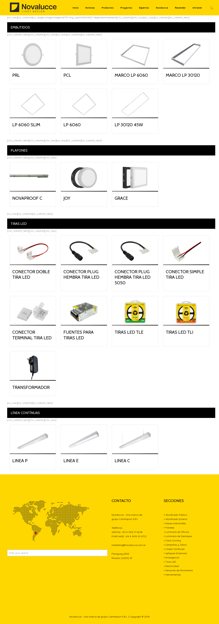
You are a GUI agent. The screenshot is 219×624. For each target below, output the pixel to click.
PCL (67, 75)
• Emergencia (171, 557)
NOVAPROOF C (27, 198)
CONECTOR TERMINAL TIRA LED (31, 335)
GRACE (121, 198)
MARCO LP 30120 (183, 75)
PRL (16, 75)
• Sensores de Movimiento (178, 570)
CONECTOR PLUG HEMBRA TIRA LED (81, 274)
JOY (66, 198)
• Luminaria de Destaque (178, 536)
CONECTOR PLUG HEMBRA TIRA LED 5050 (132, 277)
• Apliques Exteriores (175, 553)
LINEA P (20, 460)
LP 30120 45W (129, 124)
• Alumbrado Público (175, 514)
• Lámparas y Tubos (175, 544)
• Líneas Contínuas (174, 549)
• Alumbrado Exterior (176, 519)
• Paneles (169, 527)
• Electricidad (171, 566)
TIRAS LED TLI (179, 332)
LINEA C (122, 460)
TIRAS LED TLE (129, 332)
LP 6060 (72, 124)
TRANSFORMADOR (31, 387)
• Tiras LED (170, 561)
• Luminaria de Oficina (176, 531)
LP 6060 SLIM (26, 124)
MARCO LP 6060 (131, 75)
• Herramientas (172, 574)
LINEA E (71, 460)
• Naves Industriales (175, 523)
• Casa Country (172, 540)
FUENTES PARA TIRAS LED (78, 335)
